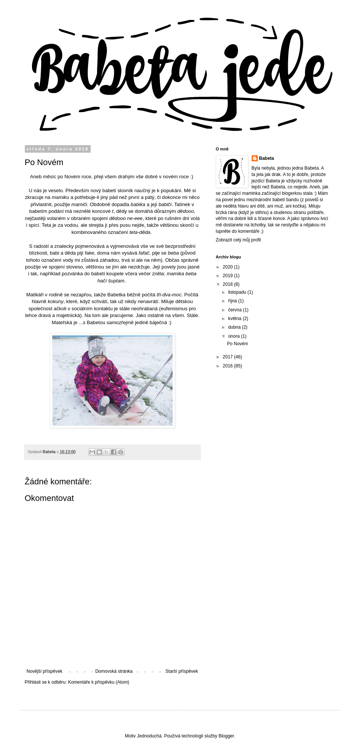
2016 (228, 366)
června (235, 310)
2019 (228, 275)
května (235, 318)
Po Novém (237, 343)
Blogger (226, 736)
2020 (228, 267)
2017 (228, 357)
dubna (235, 327)
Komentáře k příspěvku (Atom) (98, 682)
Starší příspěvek (182, 671)
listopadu (237, 292)
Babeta (266, 158)
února (234, 336)
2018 (228, 284)
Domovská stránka (113, 671)
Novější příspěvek (44, 671)
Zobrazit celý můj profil (238, 240)
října (233, 300)
